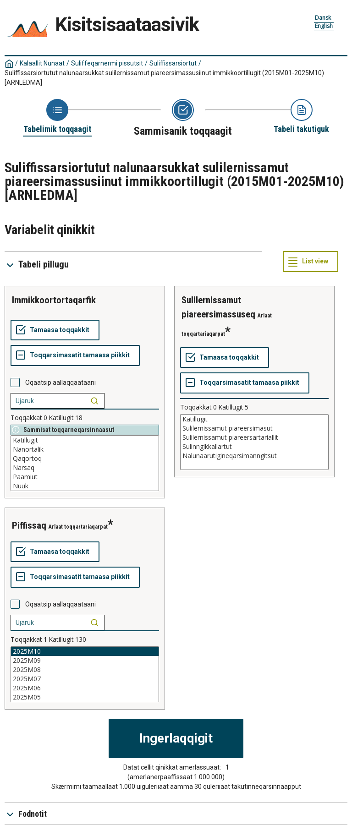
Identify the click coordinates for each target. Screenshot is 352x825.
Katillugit (85, 440)
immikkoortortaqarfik (54, 300)
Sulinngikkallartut (254, 446)
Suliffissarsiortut (173, 63)
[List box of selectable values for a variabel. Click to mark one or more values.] (85, 463)
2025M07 (85, 678)
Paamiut (85, 476)
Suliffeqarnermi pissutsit (107, 63)
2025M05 (85, 697)
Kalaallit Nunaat (42, 63)
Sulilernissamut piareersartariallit (254, 437)
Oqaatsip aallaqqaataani (60, 382)
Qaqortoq (85, 458)
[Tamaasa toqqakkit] (55, 330)
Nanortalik (85, 449)
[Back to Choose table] (57, 117)
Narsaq (85, 467)
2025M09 (85, 660)
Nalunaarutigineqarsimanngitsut (254, 455)
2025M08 (85, 669)
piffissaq (29, 525)
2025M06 (85, 688)
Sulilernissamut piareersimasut (254, 428)
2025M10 (85, 651)
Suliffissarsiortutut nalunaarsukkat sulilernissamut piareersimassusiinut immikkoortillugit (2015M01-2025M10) (164, 77)
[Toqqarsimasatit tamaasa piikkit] (75, 355)
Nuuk (85, 486)
